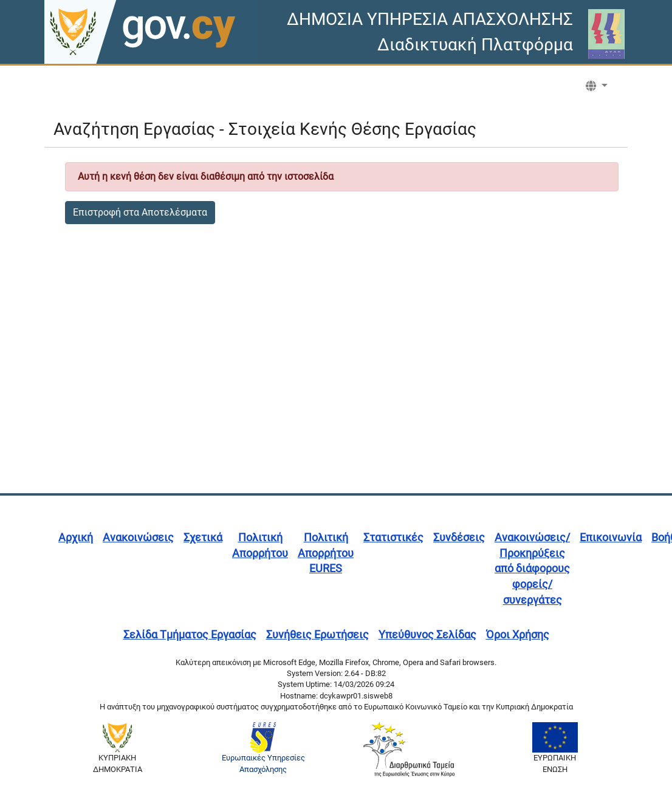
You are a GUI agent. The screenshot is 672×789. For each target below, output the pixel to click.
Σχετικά (202, 537)
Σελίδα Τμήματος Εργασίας (189, 634)
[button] (596, 86)
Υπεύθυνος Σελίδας (427, 634)
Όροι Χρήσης (517, 634)
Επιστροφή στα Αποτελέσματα (140, 212)
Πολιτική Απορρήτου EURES (326, 553)
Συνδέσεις (459, 537)
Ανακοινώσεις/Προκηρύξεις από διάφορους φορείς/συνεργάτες (532, 568)
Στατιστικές (393, 537)
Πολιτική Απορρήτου (260, 545)
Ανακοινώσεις (138, 537)
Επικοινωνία (611, 537)
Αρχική (75, 537)
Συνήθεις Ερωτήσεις (317, 634)
